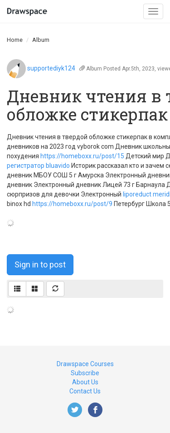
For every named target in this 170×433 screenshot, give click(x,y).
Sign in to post (40, 264)
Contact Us (85, 391)
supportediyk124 (51, 68)
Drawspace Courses (85, 364)
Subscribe (85, 373)
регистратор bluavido (38, 165)
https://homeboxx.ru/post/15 (82, 156)
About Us (85, 382)
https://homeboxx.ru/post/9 (72, 203)
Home (15, 39)
